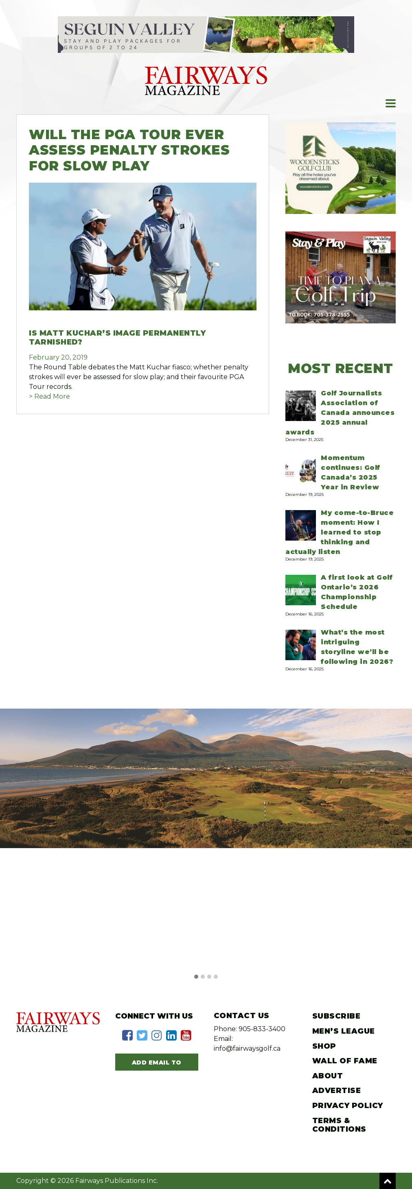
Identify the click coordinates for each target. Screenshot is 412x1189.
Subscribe (336, 1016)
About (327, 1075)
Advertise (336, 1090)
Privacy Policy (347, 1105)
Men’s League (343, 1031)
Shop (324, 1046)
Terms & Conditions (339, 1125)
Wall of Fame (344, 1060)
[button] (196, 977)
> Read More (49, 396)
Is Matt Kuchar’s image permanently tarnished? (117, 338)
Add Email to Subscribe (157, 1064)
